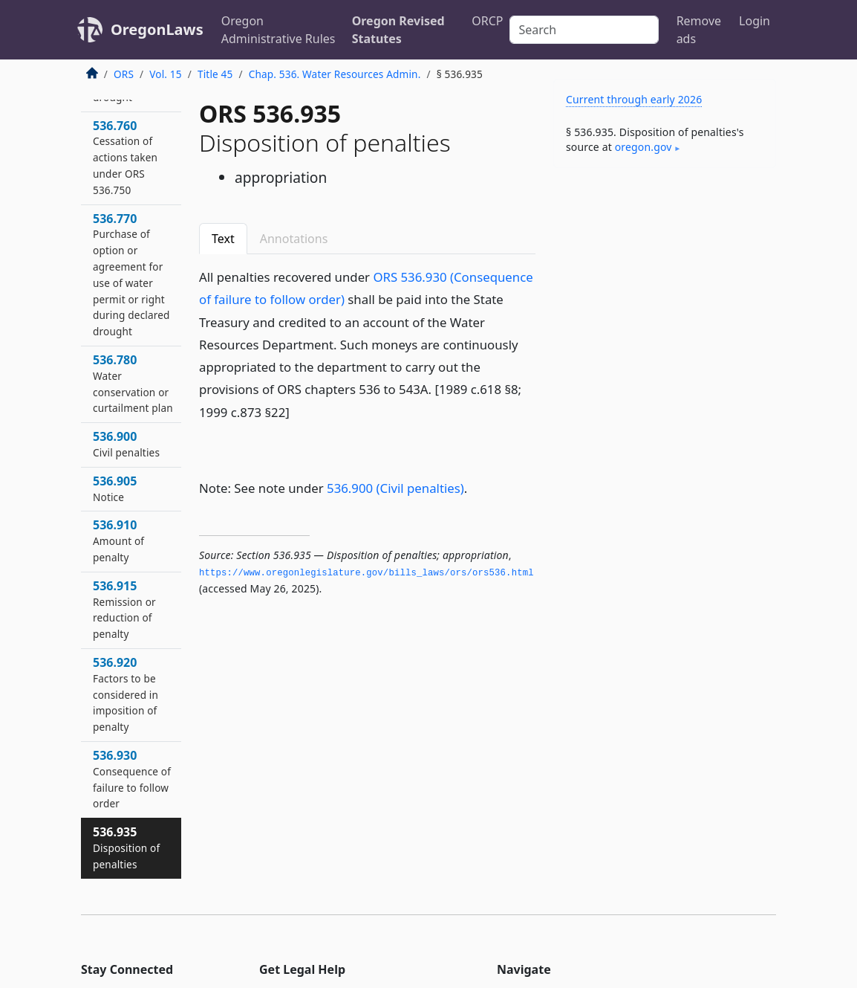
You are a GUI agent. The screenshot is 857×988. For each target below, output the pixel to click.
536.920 (125, 694)
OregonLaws (157, 29)
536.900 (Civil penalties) (395, 488)
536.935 (126, 847)
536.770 (131, 274)
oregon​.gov (643, 147)
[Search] (584, 30)
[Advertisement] (664, 282)
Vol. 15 (165, 74)
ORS (124, 74)
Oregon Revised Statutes (398, 30)
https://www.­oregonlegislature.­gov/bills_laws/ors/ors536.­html (366, 573)
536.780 (133, 383)
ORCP (487, 21)
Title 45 (215, 74)
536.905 (115, 488)
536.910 (118, 540)
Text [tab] (223, 238)
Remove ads (699, 30)
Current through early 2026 (634, 99)
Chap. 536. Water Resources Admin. (335, 74)
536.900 (126, 443)
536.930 (132, 778)
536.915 (124, 609)
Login (754, 21)
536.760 (125, 157)
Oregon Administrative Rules (278, 30)
